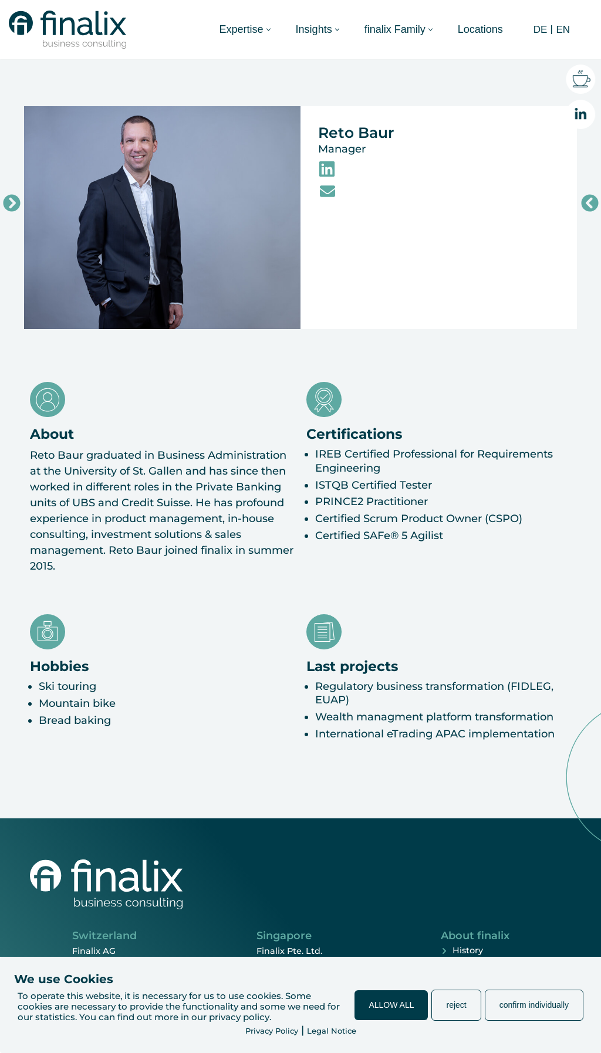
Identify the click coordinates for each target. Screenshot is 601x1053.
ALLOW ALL (391, 1005)
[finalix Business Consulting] (67, 30)
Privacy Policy (271, 1030)
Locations (480, 29)
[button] (268, 30)
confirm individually (534, 1005)
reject (456, 1005)
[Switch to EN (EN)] (561, 29)
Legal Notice (331, 1030)
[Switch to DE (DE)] (539, 29)
